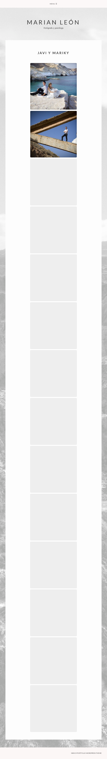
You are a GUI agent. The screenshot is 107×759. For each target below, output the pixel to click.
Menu (53, 4)
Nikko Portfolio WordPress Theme (86, 753)
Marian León (53, 22)
